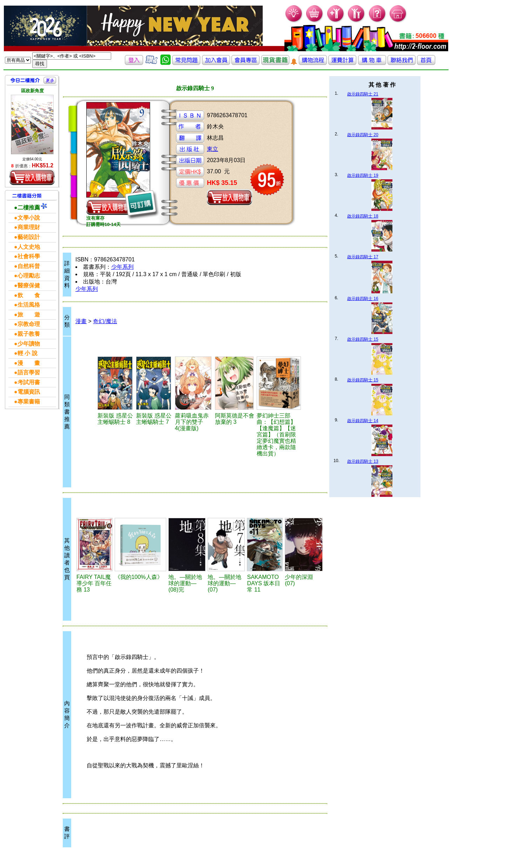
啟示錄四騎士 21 (362, 94)
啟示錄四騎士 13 (362, 461)
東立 (212, 149)
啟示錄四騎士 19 (362, 175)
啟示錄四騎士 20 (362, 134)
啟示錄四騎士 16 (362, 298)
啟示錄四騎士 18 (362, 216)
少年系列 (122, 267)
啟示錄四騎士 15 (362, 339)
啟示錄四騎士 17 (362, 256)
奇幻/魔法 (105, 321)
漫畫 (81, 321)
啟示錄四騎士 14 (362, 420)
